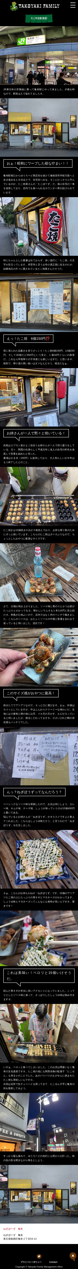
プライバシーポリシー (31, 1262)
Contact (53, 1262)
